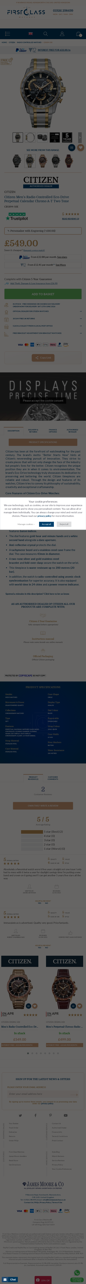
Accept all (46, 524)
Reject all (64, 524)
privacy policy (44, 516)
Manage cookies (25, 524)
